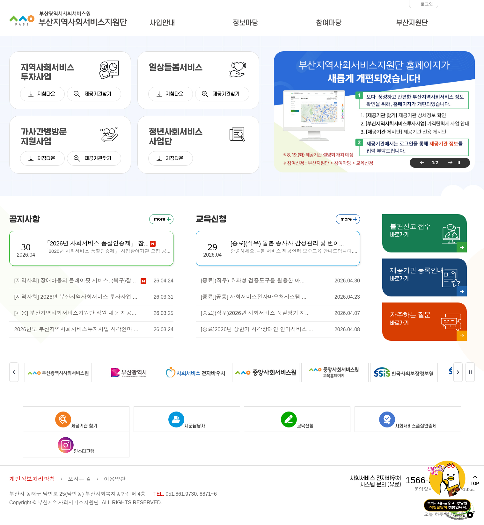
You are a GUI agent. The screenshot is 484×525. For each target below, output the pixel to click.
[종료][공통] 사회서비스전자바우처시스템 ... (280, 297)
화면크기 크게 (470, 4)
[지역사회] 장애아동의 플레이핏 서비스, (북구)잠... (93, 281)
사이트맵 (459, 24)
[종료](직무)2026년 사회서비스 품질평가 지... (280, 313)
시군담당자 (186, 415)
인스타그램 (76, 441)
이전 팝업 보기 (421, 162)
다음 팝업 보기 (449, 162)
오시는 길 (79, 475)
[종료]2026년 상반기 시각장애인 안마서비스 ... (280, 329)
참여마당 (328, 23)
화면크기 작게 (444, 4)
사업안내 (162, 23)
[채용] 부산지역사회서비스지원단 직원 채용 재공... (93, 313)
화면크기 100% (457, 4)
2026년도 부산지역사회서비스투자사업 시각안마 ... (93, 329)
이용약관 (115, 475)
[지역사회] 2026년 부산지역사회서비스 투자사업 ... (93, 297)
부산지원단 (412, 23)
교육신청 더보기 (348, 219)
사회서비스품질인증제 (407, 415)
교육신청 (297, 415)
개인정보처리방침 (32, 474)
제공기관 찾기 (76, 415)
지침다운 (46, 94)
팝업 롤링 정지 (459, 162)
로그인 (427, 4)
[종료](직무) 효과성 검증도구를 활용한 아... (280, 281)
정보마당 (245, 23)
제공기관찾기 (97, 94)
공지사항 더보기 (161, 219)
